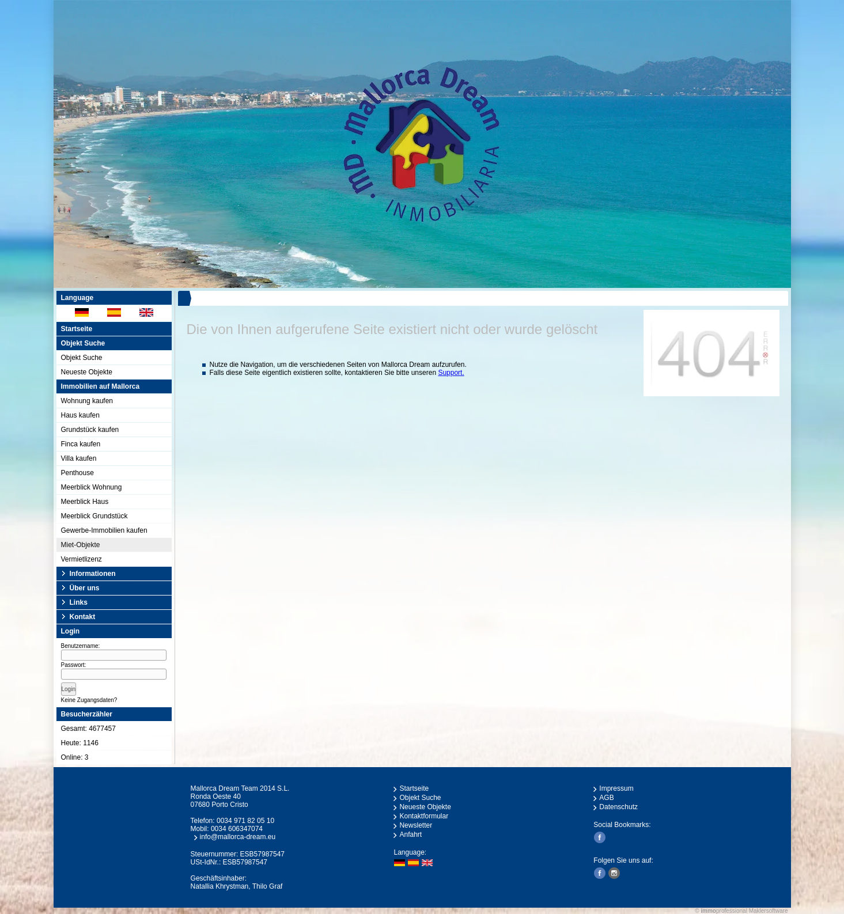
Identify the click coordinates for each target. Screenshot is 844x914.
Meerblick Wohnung (91, 487)
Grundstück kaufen (90, 430)
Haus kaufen (80, 415)
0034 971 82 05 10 (245, 821)
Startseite (77, 329)
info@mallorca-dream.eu (238, 837)
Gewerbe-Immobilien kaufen (104, 530)
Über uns (85, 588)
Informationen (93, 574)
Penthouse (77, 473)
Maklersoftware (768, 911)
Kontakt (83, 617)
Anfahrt (410, 834)
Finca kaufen (81, 444)
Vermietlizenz (81, 559)
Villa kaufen (79, 458)
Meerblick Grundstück (94, 516)
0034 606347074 (237, 829)
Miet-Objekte (80, 545)
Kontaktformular (423, 816)
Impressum (616, 788)
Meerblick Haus (85, 502)
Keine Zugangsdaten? (89, 700)
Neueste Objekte (86, 372)
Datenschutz (618, 807)
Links (79, 602)
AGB (606, 798)
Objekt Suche (82, 358)
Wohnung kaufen (87, 401)
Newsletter (415, 825)
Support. (451, 373)
